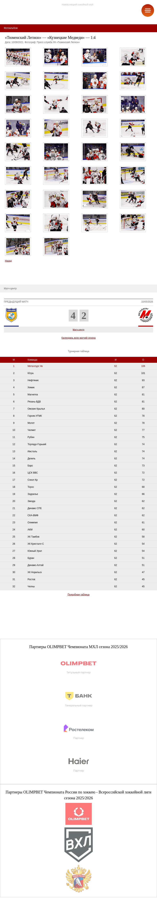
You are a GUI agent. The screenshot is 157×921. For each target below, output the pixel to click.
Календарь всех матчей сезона (78, 337)
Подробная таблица (78, 594)
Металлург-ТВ (11, 272)
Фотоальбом (10, 278)
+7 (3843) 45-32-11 (16, 918)
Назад (8, 260)
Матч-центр (78, 329)
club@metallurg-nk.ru (17, 913)
